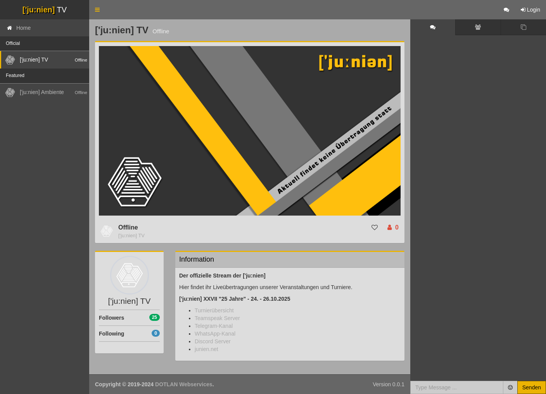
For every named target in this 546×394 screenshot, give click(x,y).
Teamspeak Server (217, 318)
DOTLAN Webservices (184, 384)
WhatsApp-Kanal (215, 334)
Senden (531, 387)
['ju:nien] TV (131, 235)
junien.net (206, 349)
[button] (97, 9)
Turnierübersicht (214, 310)
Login (530, 10)
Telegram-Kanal (214, 326)
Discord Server (213, 341)
